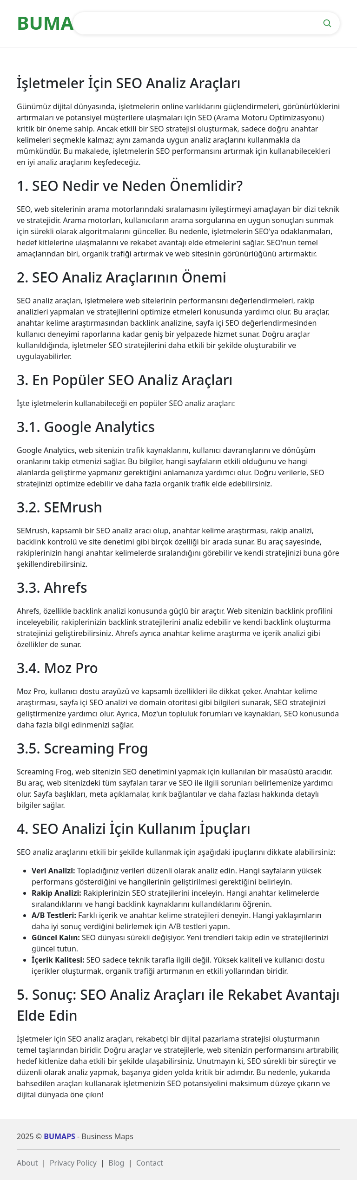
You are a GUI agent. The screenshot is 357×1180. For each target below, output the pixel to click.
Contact (149, 1163)
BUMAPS (59, 1136)
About (27, 1163)
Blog (116, 1163)
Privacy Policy (73, 1163)
